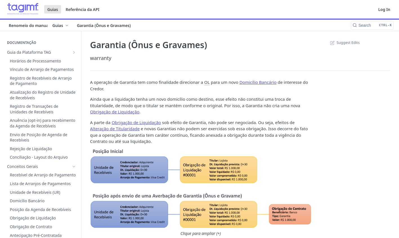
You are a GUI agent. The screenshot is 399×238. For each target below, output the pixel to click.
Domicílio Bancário (258, 82)
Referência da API (82, 9)
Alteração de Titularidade (115, 128)
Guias (52, 9)
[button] (200, 188)
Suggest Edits (344, 42)
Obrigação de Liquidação (114, 111)
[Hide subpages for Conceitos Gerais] (74, 61)
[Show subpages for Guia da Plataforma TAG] (74, 52)
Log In (384, 9)
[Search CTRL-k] (372, 25)
